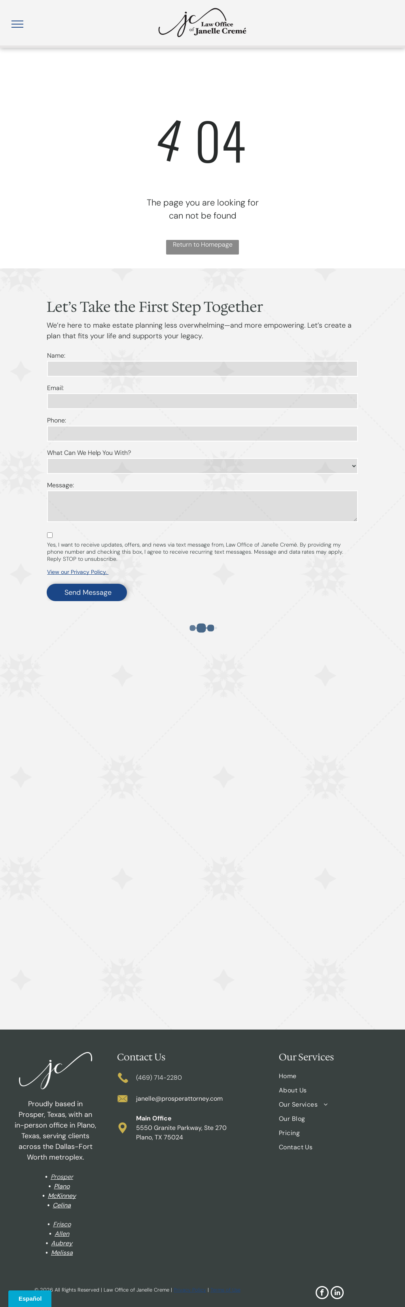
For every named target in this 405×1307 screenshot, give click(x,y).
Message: (60, 485)
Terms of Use (225, 1289)
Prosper (62, 1177)
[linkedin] (337, 1293)
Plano (62, 1186)
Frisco (62, 1224)
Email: (55, 388)
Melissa (62, 1253)
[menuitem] (335, 1079)
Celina (62, 1205)
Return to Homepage (203, 244)
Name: (56, 355)
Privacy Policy (190, 1289)
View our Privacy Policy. (77, 571)
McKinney (62, 1196)
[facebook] (322, 1293)
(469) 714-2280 (159, 1077)
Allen (62, 1234)
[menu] (17, 24)
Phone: (56, 420)
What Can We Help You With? (89, 453)
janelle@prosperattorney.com (179, 1098)
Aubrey (61, 1243)
